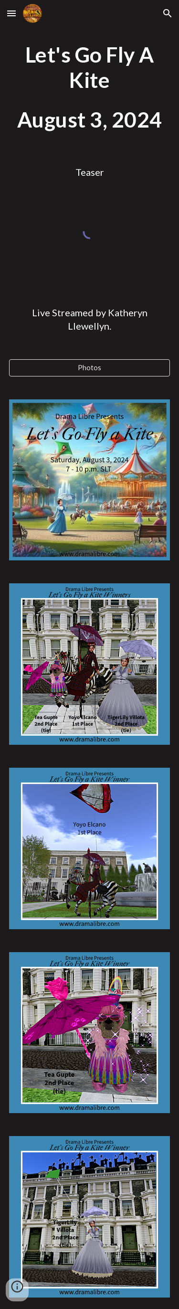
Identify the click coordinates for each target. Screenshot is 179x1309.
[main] (89, 87)
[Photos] (90, 367)
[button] (11, 13)
